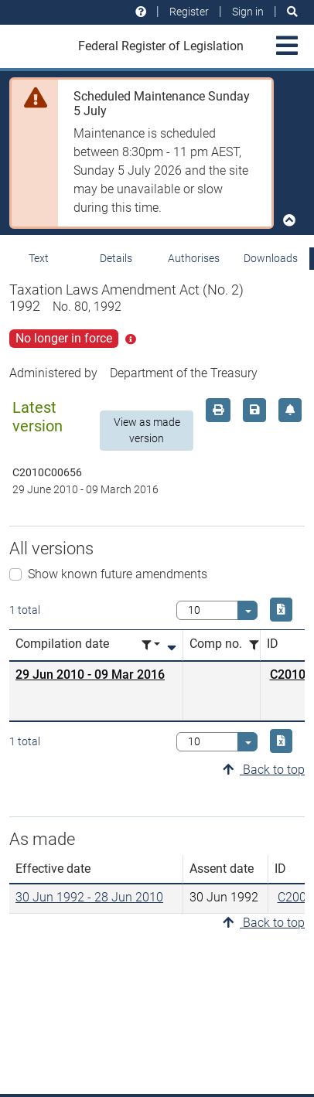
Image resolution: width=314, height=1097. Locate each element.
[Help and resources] (140, 12)
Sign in (248, 11)
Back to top (264, 769)
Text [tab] (39, 258)
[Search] (292, 12)
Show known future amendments (117, 574)
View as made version (147, 430)
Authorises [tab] (194, 258)
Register (189, 11)
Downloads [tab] (271, 258)
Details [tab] (116, 258)
